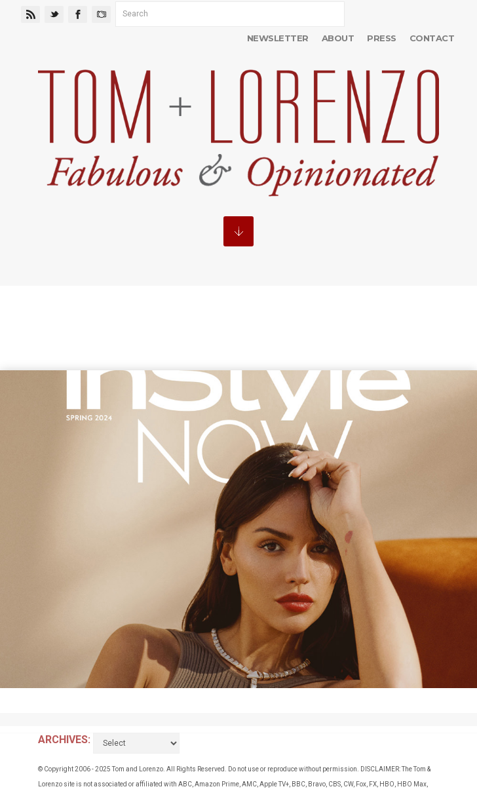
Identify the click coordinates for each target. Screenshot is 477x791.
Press (381, 38)
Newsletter (278, 38)
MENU (238, 231)
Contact (432, 38)
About (338, 38)
